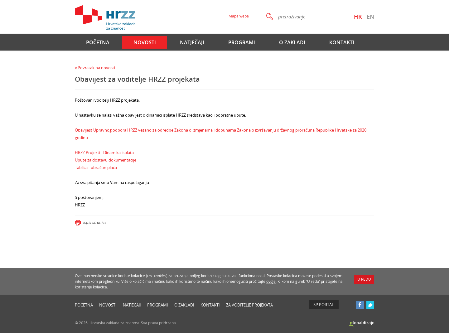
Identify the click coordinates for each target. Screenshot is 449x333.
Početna (97, 42)
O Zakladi (292, 42)
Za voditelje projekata (249, 305)
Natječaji (192, 42)
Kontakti (341, 42)
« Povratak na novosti (95, 67)
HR (358, 16)
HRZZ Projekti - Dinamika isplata (104, 152)
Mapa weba (239, 16)
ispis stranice (90, 222)
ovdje (271, 281)
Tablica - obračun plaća (96, 167)
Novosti (144, 42)
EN (370, 16)
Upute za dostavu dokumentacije (105, 160)
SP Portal (323, 304)
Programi (241, 42)
